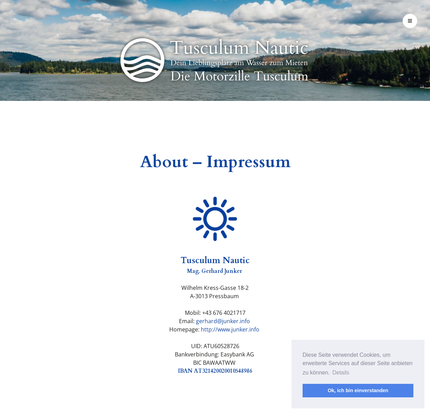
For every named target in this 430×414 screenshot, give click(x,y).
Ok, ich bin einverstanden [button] (358, 390)
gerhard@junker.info (223, 321)
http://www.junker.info (230, 329)
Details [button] (340, 373)
